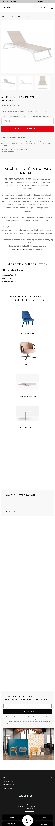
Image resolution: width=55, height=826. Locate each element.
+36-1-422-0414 (29, 808)
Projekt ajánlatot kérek (27, 129)
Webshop (43, 2)
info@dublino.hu (29, 811)
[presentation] (51, 83)
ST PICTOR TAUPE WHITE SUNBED (20, 16)
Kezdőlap (4, 16)
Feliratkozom (27, 712)
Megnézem (10, 512)
